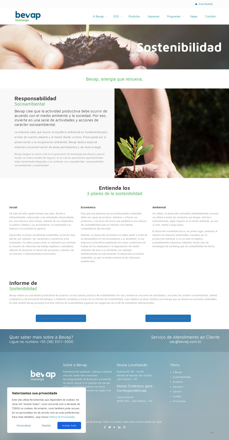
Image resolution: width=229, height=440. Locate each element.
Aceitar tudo (69, 425)
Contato (177, 396)
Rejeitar (46, 425)
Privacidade (179, 401)
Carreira (177, 391)
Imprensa (178, 386)
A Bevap (177, 372)
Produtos (178, 381)
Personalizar (24, 425)
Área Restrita (204, 4)
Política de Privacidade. (62, 416)
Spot (159, 421)
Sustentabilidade (182, 377)
